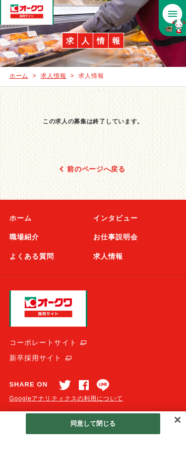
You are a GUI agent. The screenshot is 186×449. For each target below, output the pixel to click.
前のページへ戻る (96, 169)
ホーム (19, 75)
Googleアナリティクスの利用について (66, 398)
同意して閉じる (93, 423)
